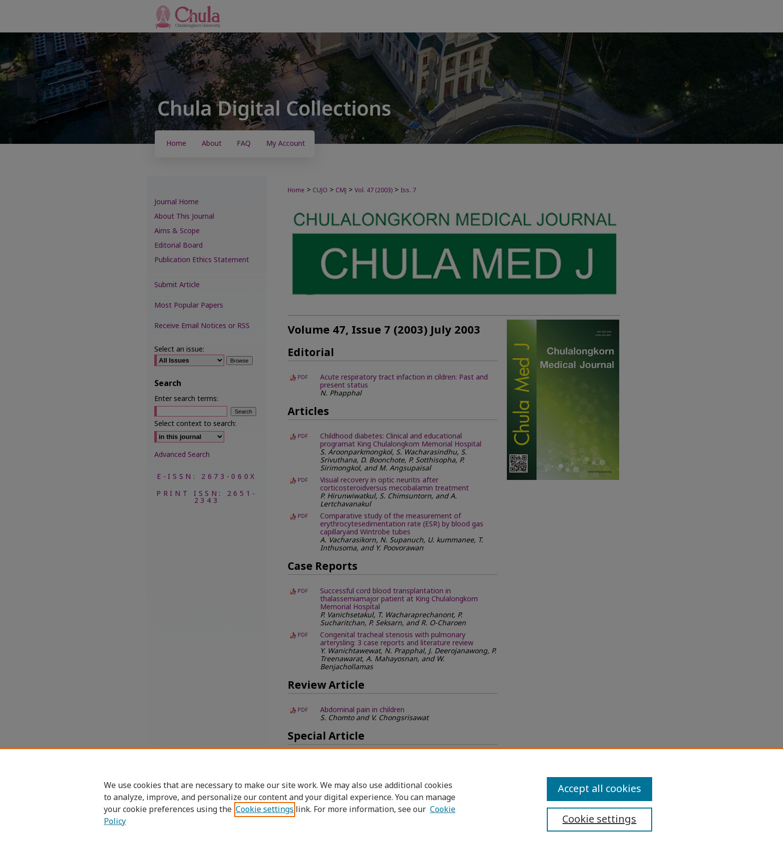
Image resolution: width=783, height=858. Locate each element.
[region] (391, 803)
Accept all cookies (599, 789)
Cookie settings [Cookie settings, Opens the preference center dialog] (599, 819)
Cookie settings (265, 810)
